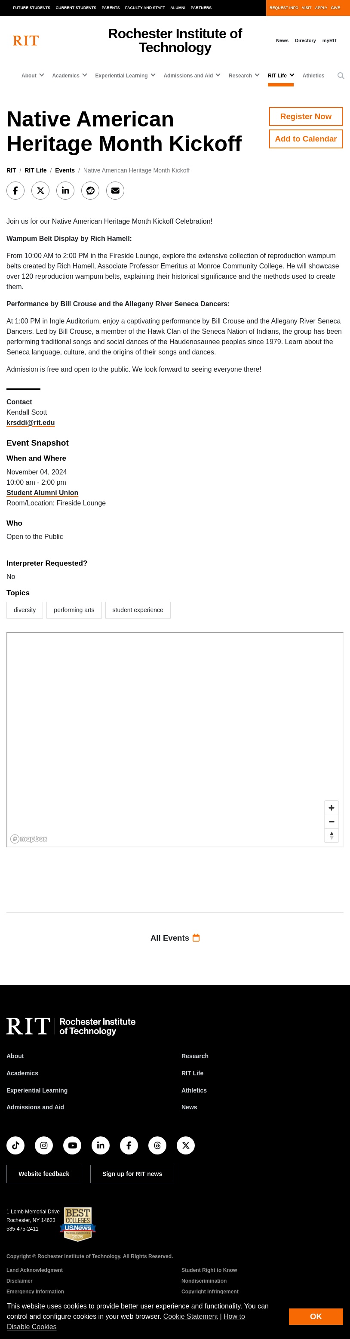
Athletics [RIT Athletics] (194, 1090)
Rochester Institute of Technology (175, 40)
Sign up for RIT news (132, 1173)
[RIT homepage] (26, 40)
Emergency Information (35, 1292)
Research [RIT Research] (195, 1056)
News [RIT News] (189, 1107)
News (282, 40)
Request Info (284, 8)
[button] (341, 76)
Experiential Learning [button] (121, 76)
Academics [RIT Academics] (22, 1073)
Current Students (76, 8)
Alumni (177, 8)
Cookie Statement (190, 1316)
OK (316, 1316)
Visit (306, 8)
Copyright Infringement (210, 1292)
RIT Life (35, 170)
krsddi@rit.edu (30, 422)
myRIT (329, 40)
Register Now (306, 116)
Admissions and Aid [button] (188, 76)
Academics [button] (65, 76)
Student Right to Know (209, 1270)
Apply (321, 8)
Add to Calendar (306, 138)
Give (335, 8)
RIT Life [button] (277, 76)
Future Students (31, 8)
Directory (305, 40)
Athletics (314, 76)
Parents (111, 8)
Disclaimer (19, 1281)
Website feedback (43, 1173)
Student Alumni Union (42, 492)
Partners (201, 8)
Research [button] (240, 76)
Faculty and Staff (145, 8)
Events (65, 170)
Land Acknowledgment (34, 1270)
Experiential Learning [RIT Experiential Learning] (37, 1090)
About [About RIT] (15, 1056)
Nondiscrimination (204, 1281)
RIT (11, 170)
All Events (175, 937)
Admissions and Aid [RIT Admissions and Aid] (35, 1107)
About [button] (29, 76)
